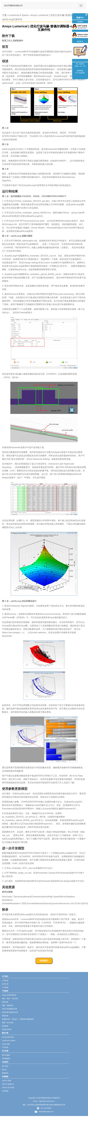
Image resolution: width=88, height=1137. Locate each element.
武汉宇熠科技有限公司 (13, 5)
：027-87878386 (44, 1108)
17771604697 (80, 73)
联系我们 (44, 961)
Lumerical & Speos (19, 15)
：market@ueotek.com (45, 1112)
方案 (4, 15)
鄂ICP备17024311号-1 (47, 1101)
